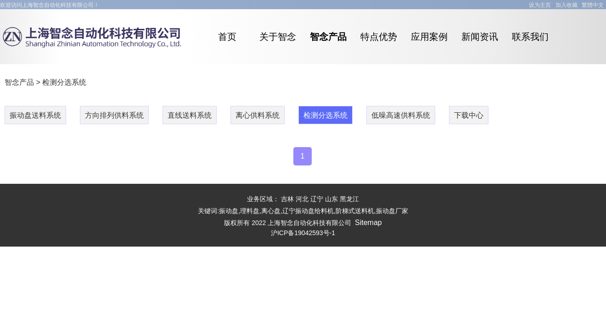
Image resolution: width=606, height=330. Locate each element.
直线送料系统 (190, 115)
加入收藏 (567, 5)
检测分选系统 (64, 82)
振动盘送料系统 (35, 115)
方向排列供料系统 (114, 115)
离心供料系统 (258, 115)
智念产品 (19, 82)
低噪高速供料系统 (400, 115)
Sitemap (368, 222)
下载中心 (468, 115)
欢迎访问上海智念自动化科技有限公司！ (49, 5)
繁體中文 (593, 5)
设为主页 (540, 5)
